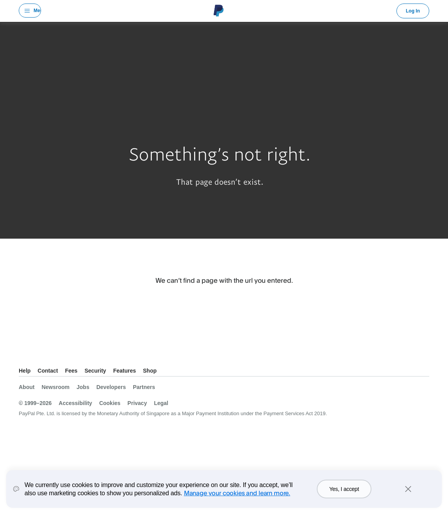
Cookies (109, 403)
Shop (150, 371)
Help (24, 371)
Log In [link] (413, 11)
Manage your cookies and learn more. (237, 494)
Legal (161, 403)
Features (124, 371)
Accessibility (75, 403)
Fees (71, 371)
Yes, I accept (344, 490)
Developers (111, 387)
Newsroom (55, 387)
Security (95, 371)
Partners (144, 387)
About (26, 387)
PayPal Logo (219, 10)
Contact (47, 371)
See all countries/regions (25, 357)
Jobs (83, 387)
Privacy (137, 403)
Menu (37, 10)
